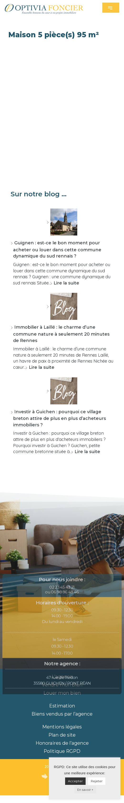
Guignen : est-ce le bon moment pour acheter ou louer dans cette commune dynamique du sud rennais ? (57, 249)
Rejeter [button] (97, 781)
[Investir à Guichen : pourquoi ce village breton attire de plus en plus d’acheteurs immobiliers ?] (62, 390)
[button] (110, 8)
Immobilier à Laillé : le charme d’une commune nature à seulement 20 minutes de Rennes (61, 334)
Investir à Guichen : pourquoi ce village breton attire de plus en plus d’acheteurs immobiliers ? (59, 418)
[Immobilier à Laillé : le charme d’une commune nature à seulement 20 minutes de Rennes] (62, 306)
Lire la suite (66, 283)
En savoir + (85, 790)
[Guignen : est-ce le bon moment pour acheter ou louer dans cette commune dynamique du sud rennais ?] (62, 222)
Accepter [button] (75, 781)
